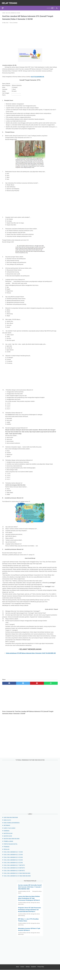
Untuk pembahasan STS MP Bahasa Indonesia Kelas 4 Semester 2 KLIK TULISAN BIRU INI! (31, 652)
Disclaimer (33, 967)
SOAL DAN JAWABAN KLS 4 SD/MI (13, 857)
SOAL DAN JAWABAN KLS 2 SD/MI (13, 854)
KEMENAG (6, 830)
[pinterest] (37, 682)
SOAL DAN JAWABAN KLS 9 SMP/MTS (14, 870)
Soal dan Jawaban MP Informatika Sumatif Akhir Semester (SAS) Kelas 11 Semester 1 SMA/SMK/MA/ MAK (30, 886)
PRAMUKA (6, 846)
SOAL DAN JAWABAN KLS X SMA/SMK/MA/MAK (17, 873)
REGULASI (6, 849)
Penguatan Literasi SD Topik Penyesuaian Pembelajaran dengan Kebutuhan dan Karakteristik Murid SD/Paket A (29, 909)
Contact (22, 967)
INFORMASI (7, 825)
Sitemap (28, 967)
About (17, 967)
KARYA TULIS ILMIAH (9, 828)
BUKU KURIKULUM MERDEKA (12, 822)
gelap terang (10, 2)
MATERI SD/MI (8, 836)
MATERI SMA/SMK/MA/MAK (11, 838)
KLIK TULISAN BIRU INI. (37, 75)
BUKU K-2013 (7, 820)
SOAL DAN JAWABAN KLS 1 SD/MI (13, 851)
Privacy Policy (40, 967)
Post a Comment (13, 21)
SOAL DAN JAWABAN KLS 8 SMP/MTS (14, 867)
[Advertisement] (30, 34)
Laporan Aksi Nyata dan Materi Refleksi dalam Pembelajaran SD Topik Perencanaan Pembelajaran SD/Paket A (29, 898)
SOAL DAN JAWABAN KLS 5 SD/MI (13, 859)
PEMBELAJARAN (8, 841)
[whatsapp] (51, 682)
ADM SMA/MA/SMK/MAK (11, 817)
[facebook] (9, 682)
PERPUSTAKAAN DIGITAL (10, 843)
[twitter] (23, 682)
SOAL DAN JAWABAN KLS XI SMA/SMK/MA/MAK (17, 875)
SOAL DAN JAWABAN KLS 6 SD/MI (13, 862)
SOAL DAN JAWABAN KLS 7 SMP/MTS (14, 865)
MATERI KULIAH (8, 833)
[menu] (3, 6)
